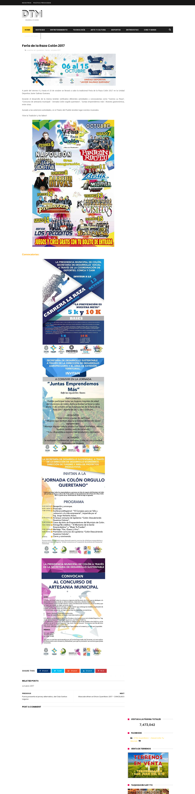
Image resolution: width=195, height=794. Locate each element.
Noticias (40, 30)
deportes (116, 30)
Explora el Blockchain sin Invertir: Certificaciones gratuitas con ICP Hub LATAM (103, 764)
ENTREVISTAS (132, 30)
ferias (47, 50)
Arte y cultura (98, 30)
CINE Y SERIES (150, 30)
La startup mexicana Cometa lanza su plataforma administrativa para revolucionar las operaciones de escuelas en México (104, 777)
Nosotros (26, 3)
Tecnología (79, 30)
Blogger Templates (64, 791)
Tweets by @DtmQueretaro (140, 295)
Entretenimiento (59, 30)
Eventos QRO (31, 36)
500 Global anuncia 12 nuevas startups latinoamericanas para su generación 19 (104, 752)
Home (27, 30)
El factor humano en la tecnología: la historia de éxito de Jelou (104, 727)
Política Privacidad (42, 3)
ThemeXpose (37, 791)
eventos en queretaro (35, 50)
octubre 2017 (56, 50)
